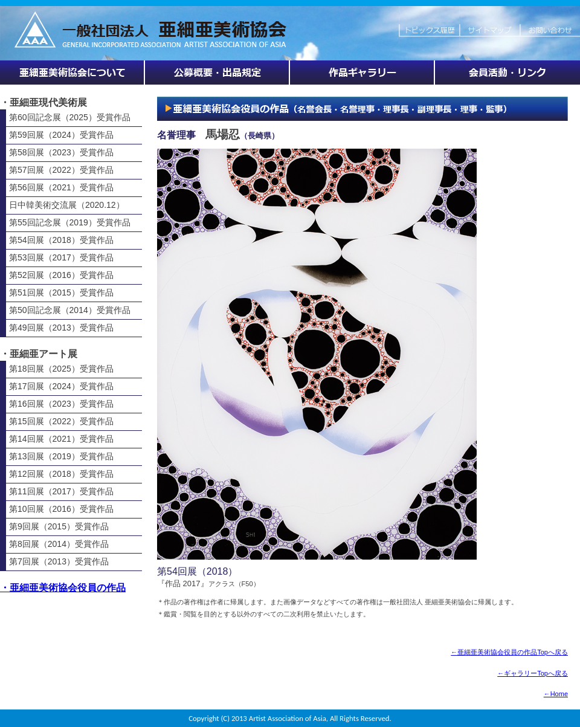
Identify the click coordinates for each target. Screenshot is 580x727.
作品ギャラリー (362, 72)
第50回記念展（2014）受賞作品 (69, 310)
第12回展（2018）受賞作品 (61, 474)
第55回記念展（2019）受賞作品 (69, 222)
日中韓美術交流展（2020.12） (66, 205)
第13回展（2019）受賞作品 (61, 456)
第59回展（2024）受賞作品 (61, 135)
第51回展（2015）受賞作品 (61, 292)
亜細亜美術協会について (72, 72)
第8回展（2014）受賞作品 (59, 544)
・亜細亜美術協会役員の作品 (63, 588)
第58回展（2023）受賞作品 (61, 152)
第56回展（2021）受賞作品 (61, 187)
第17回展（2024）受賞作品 (61, 386)
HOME (199, 24)
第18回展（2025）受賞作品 (61, 368)
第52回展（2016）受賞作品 (61, 275)
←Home (556, 693)
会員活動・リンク (507, 72)
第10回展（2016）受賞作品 (61, 509)
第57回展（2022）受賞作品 (61, 170)
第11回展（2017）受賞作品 (61, 491)
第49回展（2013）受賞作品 (61, 327)
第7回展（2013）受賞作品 (59, 561)
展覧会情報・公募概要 (217, 72)
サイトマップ (489, 24)
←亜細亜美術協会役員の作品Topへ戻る (509, 652)
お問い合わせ (550, 24)
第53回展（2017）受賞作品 (61, 257)
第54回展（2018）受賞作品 (61, 240)
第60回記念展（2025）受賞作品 (69, 117)
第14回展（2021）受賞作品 (61, 439)
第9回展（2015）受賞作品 (59, 526)
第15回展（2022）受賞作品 (61, 421)
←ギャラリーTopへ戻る (532, 673)
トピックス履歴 (429, 24)
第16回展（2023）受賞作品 (61, 404)
